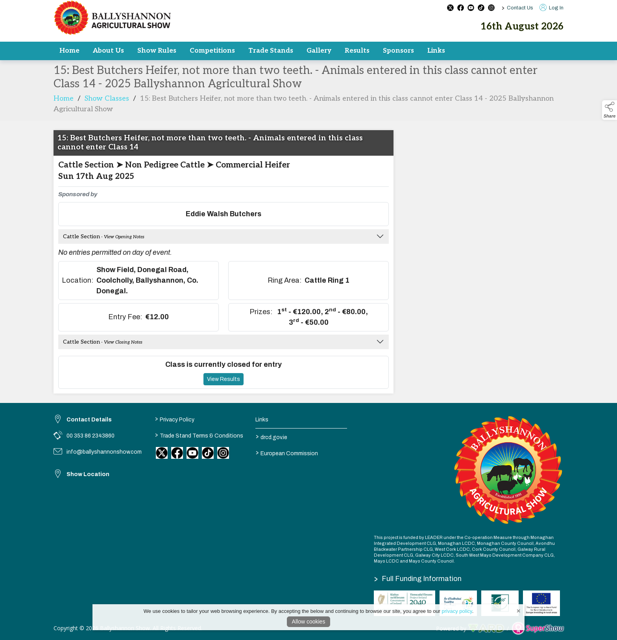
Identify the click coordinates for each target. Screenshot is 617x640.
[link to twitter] (162, 453)
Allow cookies (308, 621)
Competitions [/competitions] (212, 51)
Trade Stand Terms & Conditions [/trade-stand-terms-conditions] (199, 435)
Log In (551, 8)
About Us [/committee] (108, 51)
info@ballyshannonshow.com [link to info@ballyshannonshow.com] (104, 452)
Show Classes (107, 113)
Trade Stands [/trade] (270, 51)
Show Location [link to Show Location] (88, 474)
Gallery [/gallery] (319, 51)
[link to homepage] (113, 17)
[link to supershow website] (537, 628)
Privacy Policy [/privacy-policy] (174, 419)
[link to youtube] (192, 453)
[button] (609, 110)
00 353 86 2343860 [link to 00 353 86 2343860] (91, 436)
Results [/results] (357, 51)
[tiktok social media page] (481, 7)
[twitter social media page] (450, 7)
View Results (223, 394)
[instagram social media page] (491, 7)
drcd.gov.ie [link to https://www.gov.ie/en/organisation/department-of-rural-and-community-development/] (271, 436)
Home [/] (69, 51)
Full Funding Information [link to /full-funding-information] (418, 579)
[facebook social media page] (460, 7)
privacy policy (457, 611)
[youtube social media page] (470, 7)
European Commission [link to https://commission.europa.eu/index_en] (287, 452)
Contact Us (520, 8)
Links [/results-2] (436, 51)
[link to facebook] (177, 453)
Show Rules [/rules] (156, 51)
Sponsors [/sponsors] (398, 51)
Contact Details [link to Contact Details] (89, 420)
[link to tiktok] (208, 453)
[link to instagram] (223, 453)
